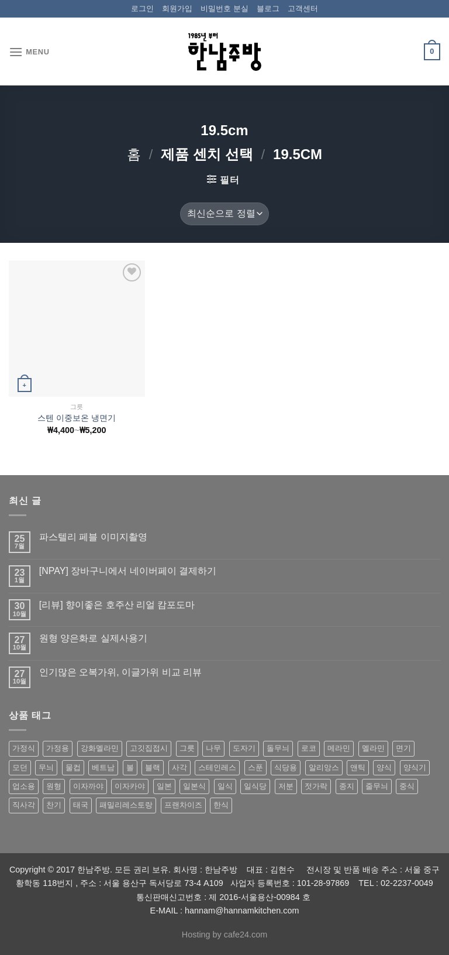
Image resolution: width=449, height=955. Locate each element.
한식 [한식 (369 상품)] (221, 805)
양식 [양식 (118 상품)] (384, 767)
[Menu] (29, 51)
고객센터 (303, 8)
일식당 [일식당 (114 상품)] (255, 786)
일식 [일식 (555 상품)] (225, 786)
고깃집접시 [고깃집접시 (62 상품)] (149, 748)
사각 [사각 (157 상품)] (179, 767)
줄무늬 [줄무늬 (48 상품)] (376, 786)
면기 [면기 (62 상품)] (403, 748)
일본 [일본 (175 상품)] (164, 786)
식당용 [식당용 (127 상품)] (285, 767)
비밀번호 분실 (224, 8)
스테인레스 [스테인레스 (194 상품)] (217, 767)
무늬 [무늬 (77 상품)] (46, 767)
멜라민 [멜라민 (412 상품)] (373, 748)
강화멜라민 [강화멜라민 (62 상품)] (100, 748)
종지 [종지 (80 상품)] (346, 786)
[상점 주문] (224, 213)
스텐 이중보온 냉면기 (76, 417)
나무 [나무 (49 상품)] (213, 748)
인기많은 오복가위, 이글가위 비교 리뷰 (120, 672)
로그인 (142, 8)
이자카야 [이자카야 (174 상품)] (130, 786)
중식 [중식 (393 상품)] (407, 786)
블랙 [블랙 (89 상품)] (152, 767)
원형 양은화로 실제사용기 (93, 638)
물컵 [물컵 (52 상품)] (73, 767)
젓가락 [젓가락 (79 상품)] (316, 786)
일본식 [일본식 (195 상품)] (194, 786)
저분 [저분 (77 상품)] (285, 786)
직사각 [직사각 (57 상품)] (23, 805)
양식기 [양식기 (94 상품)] (414, 767)
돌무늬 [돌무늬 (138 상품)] (278, 748)
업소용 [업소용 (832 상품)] (23, 786)
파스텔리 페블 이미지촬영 (93, 537)
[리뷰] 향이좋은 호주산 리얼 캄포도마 (117, 605)
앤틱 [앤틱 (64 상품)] (357, 767)
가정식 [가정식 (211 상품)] (23, 748)
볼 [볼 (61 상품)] (130, 767)
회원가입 (177, 8)
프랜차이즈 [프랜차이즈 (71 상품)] (183, 805)
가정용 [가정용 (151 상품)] (57, 748)
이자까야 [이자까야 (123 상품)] (88, 786)
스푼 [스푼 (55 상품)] (255, 767)
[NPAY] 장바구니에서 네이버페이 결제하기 (127, 571)
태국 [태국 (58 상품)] (80, 805)
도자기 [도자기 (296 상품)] (244, 748)
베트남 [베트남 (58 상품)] (103, 767)
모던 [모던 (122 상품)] (19, 767)
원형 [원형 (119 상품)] (53, 786)
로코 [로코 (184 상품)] (308, 748)
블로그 (268, 8)
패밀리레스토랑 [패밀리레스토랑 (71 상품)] (126, 805)
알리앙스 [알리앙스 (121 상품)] (324, 767)
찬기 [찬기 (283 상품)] (53, 805)
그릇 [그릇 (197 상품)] (187, 748)
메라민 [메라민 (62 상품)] (338, 748)
